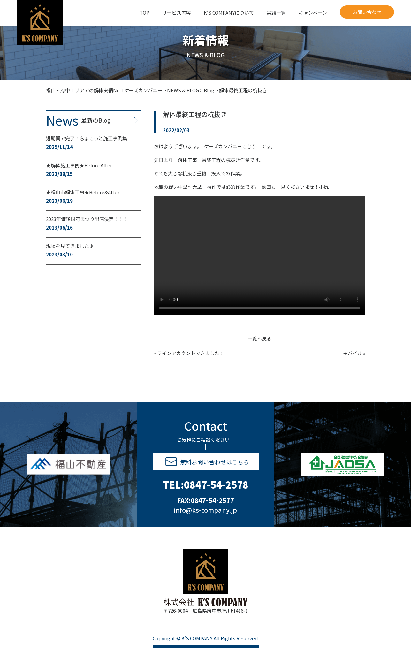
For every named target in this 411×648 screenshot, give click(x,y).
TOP (144, 12)
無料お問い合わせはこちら (207, 461)
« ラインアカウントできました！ (189, 353)
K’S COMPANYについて (229, 12)
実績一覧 (276, 12)
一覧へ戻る (259, 338)
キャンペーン (313, 12)
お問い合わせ (367, 12)
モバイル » (354, 353)
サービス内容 (176, 12)
